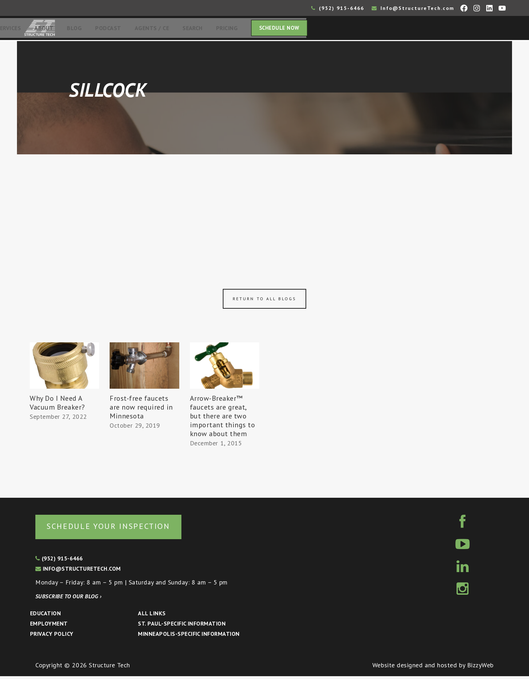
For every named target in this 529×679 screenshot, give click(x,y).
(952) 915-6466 (337, 8)
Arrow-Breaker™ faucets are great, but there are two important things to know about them (222, 418)
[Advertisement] (264, 209)
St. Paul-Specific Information (182, 626)
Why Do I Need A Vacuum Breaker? (57, 405)
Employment (49, 626)
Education (45, 616)
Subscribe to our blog (68, 599)
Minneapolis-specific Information (188, 636)
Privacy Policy (52, 636)
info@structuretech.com (78, 571)
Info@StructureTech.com (413, 8)
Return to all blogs (264, 300)
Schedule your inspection (119, 528)
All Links (151, 616)
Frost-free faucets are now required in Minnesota (141, 409)
